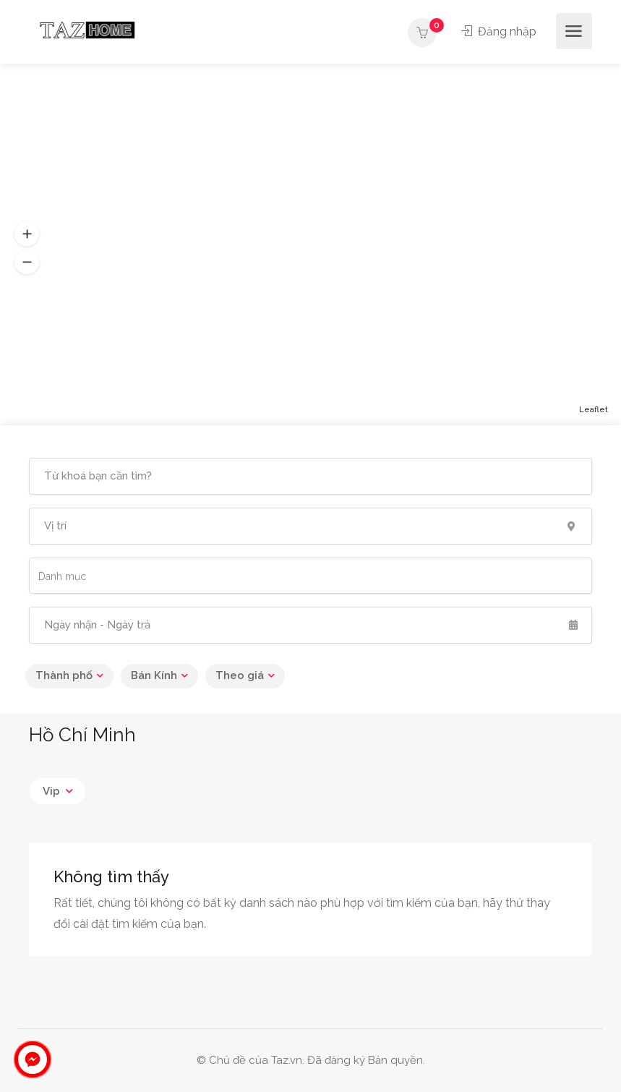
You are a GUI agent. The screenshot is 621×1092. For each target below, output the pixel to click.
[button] (26, 234)
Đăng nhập (498, 31)
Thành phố (64, 675)
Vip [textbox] (51, 791)
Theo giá (239, 675)
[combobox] (310, 576)
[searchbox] (103, 576)
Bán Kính (154, 675)
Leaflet (593, 409)
